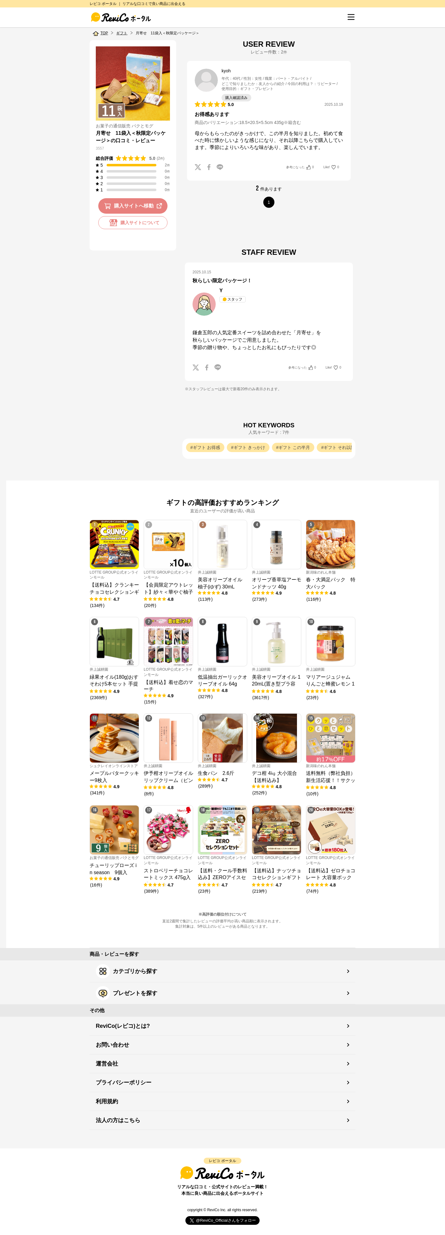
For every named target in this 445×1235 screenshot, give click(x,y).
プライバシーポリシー (123, 1082)
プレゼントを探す (126, 993)
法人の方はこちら (118, 1120)
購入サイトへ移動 (134, 206)
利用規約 (107, 1101)
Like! (331, 167)
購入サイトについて (132, 222)
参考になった (300, 167)
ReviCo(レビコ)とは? (123, 1026)
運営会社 (107, 1064)
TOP (104, 33)
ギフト (121, 33)
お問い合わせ (112, 1045)
